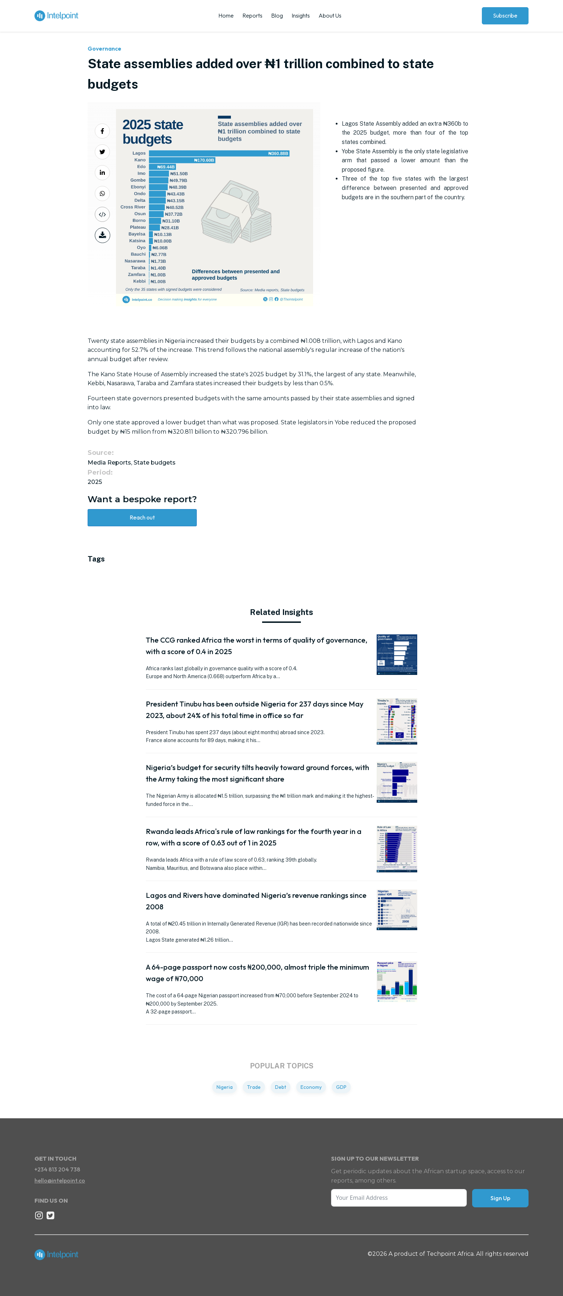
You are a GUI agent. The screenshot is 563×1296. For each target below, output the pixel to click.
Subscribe (505, 15)
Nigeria (225, 1087)
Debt (280, 1087)
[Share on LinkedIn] (102, 172)
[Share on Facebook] (102, 131)
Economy (311, 1087)
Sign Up (500, 1198)
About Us (329, 15)
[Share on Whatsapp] (102, 193)
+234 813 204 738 (57, 1169)
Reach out (142, 517)
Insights (301, 15)
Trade (254, 1087)
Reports (252, 15)
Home (226, 15)
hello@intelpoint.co (59, 1180)
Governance (104, 48)
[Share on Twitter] (102, 151)
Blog (277, 15)
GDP (341, 1087)
